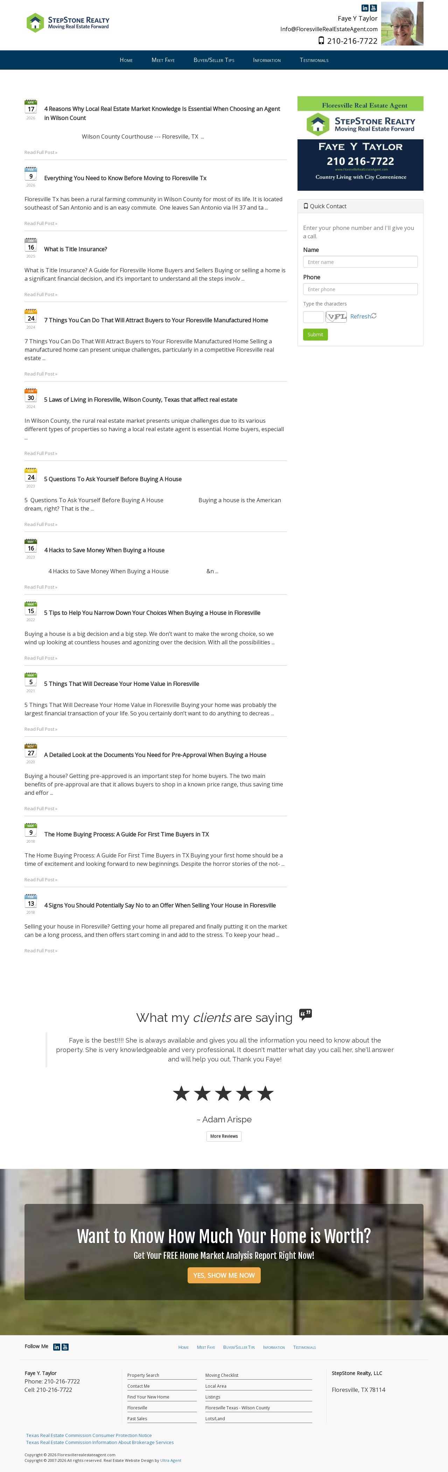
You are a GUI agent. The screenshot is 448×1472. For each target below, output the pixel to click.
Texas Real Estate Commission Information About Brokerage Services (100, 1442)
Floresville (137, 1408)
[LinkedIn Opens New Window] (365, 8)
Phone (311, 277)
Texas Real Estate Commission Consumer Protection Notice (89, 1435)
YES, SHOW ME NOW (224, 1275)
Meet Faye (206, 1347)
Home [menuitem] (126, 60)
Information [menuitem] (267, 60)
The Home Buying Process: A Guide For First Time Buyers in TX (126, 834)
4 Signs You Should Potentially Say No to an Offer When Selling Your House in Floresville (160, 905)
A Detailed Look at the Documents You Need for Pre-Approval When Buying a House (155, 755)
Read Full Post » (40, 152)
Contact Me (138, 1386)
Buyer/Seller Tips (239, 1347)
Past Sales (137, 1419)
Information (274, 1347)
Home (183, 1347)
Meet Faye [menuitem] (163, 60)
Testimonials (304, 1347)
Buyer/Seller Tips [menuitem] (214, 60)
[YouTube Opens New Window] (373, 8)
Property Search (143, 1375)
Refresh (360, 316)
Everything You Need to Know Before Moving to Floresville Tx (125, 178)
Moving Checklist (221, 1375)
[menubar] (224, 60)
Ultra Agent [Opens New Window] (170, 1460)
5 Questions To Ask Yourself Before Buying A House (113, 479)
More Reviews (224, 1136)
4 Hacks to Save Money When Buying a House (104, 550)
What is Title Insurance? (75, 249)
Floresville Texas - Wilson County (237, 1408)
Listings (212, 1397)
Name (311, 250)
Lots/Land (215, 1419)
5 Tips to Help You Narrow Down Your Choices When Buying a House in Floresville (152, 613)
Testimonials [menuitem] (314, 60)
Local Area (215, 1386)
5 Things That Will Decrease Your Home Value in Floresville (121, 684)
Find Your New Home (148, 1397)
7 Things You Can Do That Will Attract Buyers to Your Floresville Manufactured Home (156, 320)
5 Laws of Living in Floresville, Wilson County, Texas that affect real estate (140, 400)
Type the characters (325, 303)
